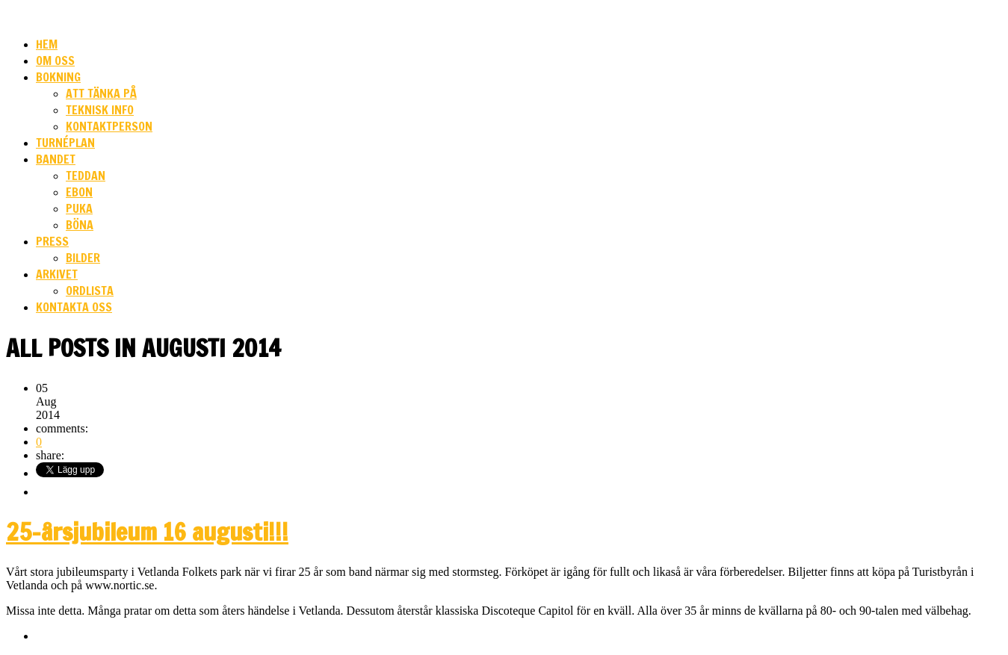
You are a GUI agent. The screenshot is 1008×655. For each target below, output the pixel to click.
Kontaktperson (109, 126)
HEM (47, 44)
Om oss (55, 60)
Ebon (79, 192)
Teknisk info (100, 110)
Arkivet (57, 274)
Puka (79, 208)
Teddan (85, 175)
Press (52, 241)
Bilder (83, 257)
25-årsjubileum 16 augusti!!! (147, 532)
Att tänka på (101, 93)
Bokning (58, 77)
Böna (79, 225)
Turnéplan (65, 142)
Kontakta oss (74, 307)
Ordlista (90, 290)
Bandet (55, 159)
